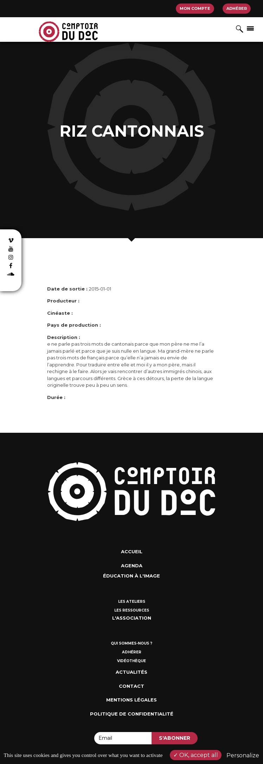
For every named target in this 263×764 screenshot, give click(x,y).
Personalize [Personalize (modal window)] (242, 755)
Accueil (131, 551)
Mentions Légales (131, 700)
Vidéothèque (131, 661)
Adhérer (236, 8)
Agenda (131, 565)
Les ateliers (131, 601)
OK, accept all (195, 755)
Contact (131, 686)
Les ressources (131, 610)
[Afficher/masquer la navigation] (250, 28)
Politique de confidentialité (131, 714)
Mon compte (195, 8)
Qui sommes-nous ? (131, 643)
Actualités (131, 672)
